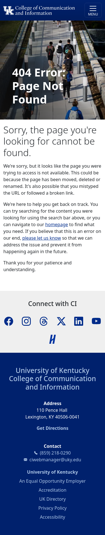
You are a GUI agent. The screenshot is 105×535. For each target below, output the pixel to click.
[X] (61, 321)
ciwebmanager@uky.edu (55, 460)
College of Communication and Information (52, 382)
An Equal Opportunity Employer (52, 481)
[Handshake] (52, 339)
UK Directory (52, 499)
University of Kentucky (53, 370)
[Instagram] (26, 321)
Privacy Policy (52, 508)
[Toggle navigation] (93, 10)
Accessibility (52, 517)
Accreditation (52, 490)
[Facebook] (8, 321)
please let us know (41, 238)
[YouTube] (96, 321)
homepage (56, 224)
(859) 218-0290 (55, 453)
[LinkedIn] (78, 321)
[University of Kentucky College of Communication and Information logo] (40, 10)
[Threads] (43, 321)
